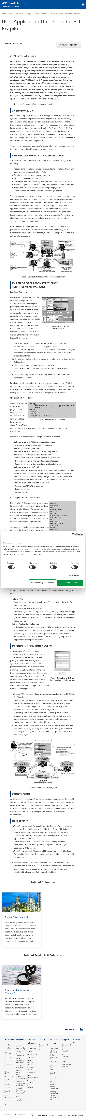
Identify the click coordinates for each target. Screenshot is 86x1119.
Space (6, 1104)
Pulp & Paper (8, 1085)
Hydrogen (7, 1069)
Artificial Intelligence (54, 1079)
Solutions (20, 1040)
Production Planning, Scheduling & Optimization (20, 1091)
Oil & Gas (7, 1045)
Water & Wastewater (8, 1092)
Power (6, 1061)
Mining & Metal (7, 1073)
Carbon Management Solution (20, 1099)
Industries (9, 1040)
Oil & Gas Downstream (8, 1049)
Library (11, 14)
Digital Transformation (55, 1074)
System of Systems (53, 1066)
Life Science (31, 1072)
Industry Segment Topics (53, 1057)
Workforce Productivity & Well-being (20, 1047)
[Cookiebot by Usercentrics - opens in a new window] (73, 534)
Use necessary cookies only (42, 583)
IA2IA (52, 1070)
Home (4, 14)
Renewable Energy (8, 1065)
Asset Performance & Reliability (20, 1060)
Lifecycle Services (30, 1068)
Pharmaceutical (9, 1077)
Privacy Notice (20, 1115)
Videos (41, 1053)
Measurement (32, 1054)
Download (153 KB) (68, 45)
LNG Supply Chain (8, 1054)
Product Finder (64, 1056)
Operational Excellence (20, 1066)
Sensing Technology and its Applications (54, 1094)
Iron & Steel (8, 1088)
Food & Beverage (7, 1081)
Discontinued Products (31, 1087)
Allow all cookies (70, 583)
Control (29, 1051)
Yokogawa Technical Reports (36, 14)
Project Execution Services (30, 1062)
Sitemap (30, 1115)
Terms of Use (8, 1115)
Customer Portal (65, 1061)
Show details (74, 575)
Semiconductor (9, 1101)
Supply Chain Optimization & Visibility (20, 1083)
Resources (19, 14)
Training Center (65, 1051)
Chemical (7, 1058)
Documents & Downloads (43, 1046)
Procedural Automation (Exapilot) (17, 992)
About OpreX (54, 1062)
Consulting (31, 1057)
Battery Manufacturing (9, 1097)
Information (31, 1048)
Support (65, 1040)
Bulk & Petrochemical (16, 917)
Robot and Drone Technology (54, 1086)
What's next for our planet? (54, 1050)
